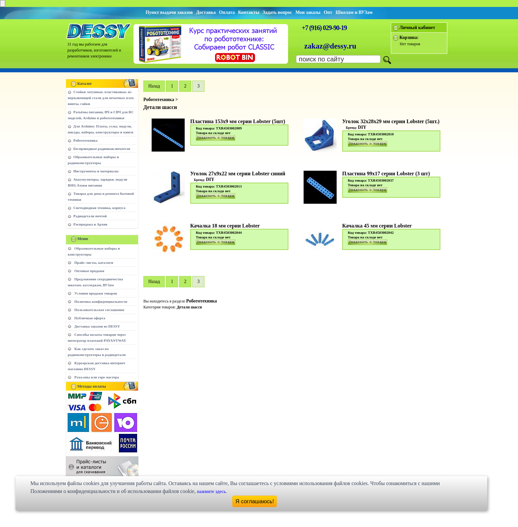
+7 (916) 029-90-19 (324, 27)
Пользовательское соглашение (99, 310)
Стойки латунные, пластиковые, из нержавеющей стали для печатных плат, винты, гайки (101, 98)
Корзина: (409, 37)
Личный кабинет (417, 27)
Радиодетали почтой (90, 216)
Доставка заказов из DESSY (97, 326)
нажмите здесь (211, 491)
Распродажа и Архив (90, 224)
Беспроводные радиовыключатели (101, 149)
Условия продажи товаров (95, 293)
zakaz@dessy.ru (330, 46)
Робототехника (85, 140)
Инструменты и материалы (96, 171)
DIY (362, 127)
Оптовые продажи (89, 271)
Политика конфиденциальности (100, 301)
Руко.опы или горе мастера (96, 377)
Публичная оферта (89, 318)
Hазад (154, 86)
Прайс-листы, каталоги (93, 262)
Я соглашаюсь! (255, 501)
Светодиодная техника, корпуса (99, 208)
